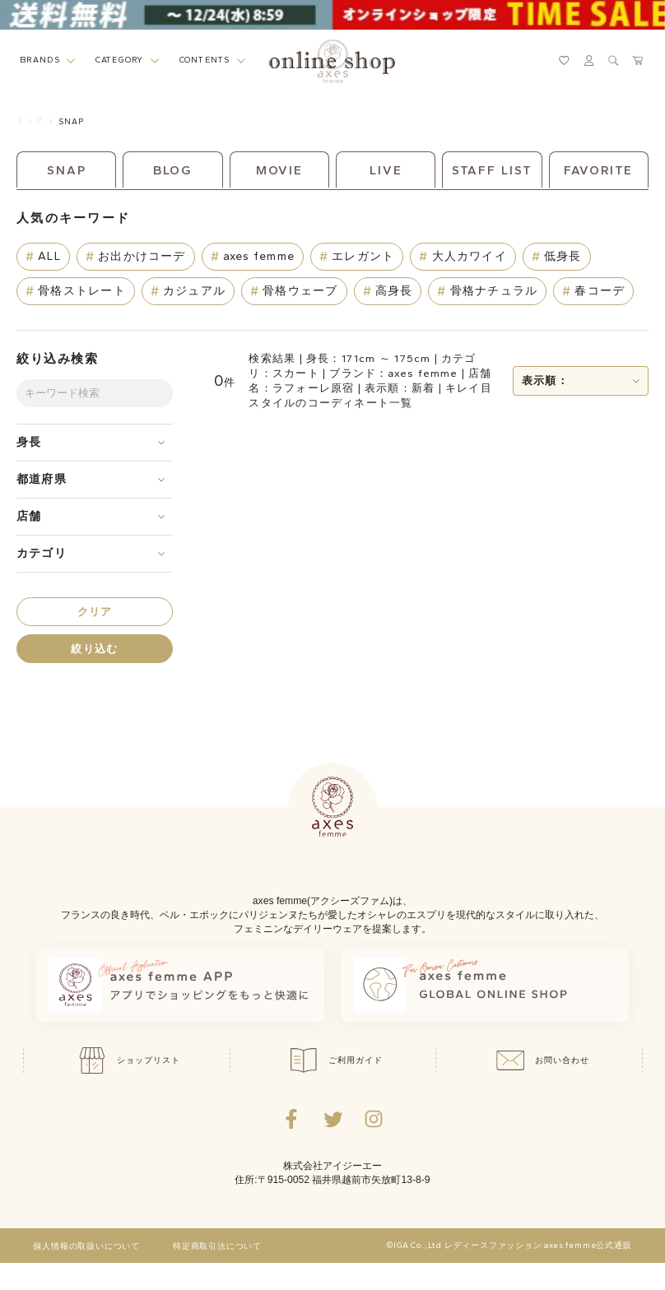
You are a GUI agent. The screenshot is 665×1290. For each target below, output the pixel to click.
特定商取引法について (217, 1246)
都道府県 (41, 479)
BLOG (173, 170)
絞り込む (94, 649)
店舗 (28, 516)
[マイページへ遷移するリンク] (589, 60)
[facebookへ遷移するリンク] (291, 1119)
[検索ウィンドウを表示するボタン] (614, 60)
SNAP (71, 121)
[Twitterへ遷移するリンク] (332, 1119)
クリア (95, 612)
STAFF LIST (492, 170)
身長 (28, 442)
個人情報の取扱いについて (86, 1246)
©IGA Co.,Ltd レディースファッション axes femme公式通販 (509, 1245)
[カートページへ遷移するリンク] (638, 60)
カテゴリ (41, 553)
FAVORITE (598, 170)
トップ (30, 120)
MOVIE (279, 170)
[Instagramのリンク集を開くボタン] (373, 1119)
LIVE (386, 170)
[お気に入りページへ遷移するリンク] (564, 60)
